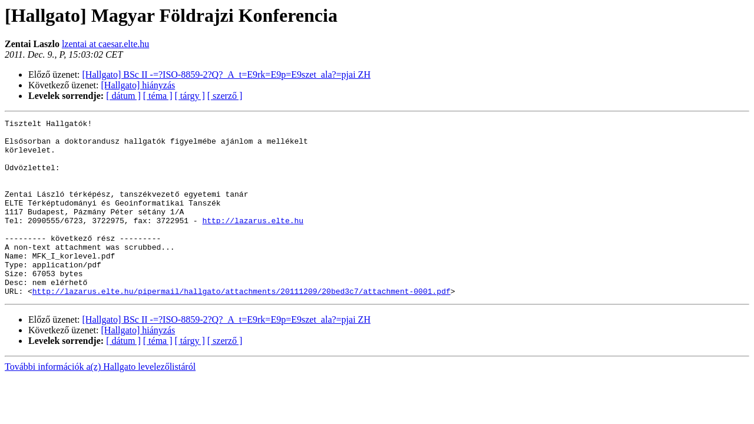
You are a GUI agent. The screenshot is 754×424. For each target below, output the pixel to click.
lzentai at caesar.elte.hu (105, 44)
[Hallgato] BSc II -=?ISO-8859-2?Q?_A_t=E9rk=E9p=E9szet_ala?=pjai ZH (226, 74)
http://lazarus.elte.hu (252, 241)
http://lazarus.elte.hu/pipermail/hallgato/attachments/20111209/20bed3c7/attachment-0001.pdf (241, 326)
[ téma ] (158, 96)
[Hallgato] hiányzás (138, 85)
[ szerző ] (225, 96)
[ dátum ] (123, 96)
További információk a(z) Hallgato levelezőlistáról (100, 402)
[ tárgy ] (190, 96)
